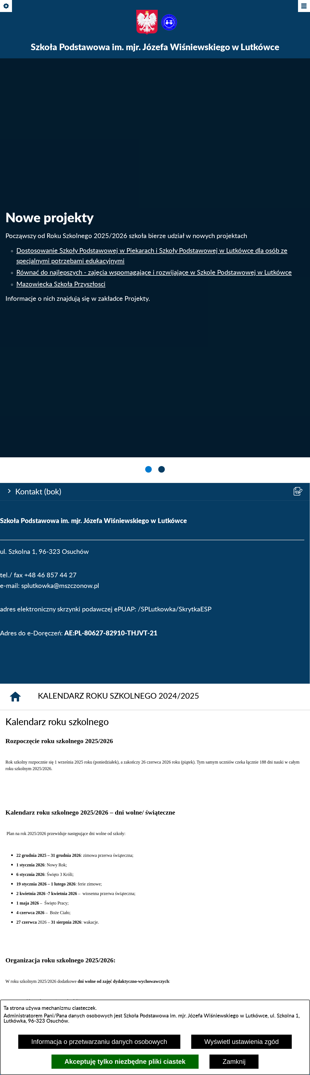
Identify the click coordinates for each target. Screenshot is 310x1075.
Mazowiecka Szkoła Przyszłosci (60, 143)
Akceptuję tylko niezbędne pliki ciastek (125, 1061)
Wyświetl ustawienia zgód (241, 1041)
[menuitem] (39, 774)
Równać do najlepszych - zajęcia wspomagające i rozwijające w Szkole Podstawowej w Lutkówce (154, 132)
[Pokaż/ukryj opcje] (6, 6)
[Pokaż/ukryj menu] (303, 6)
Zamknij (234, 1061)
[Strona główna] (15, 415)
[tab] (148, 188)
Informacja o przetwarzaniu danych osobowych (99, 1041)
